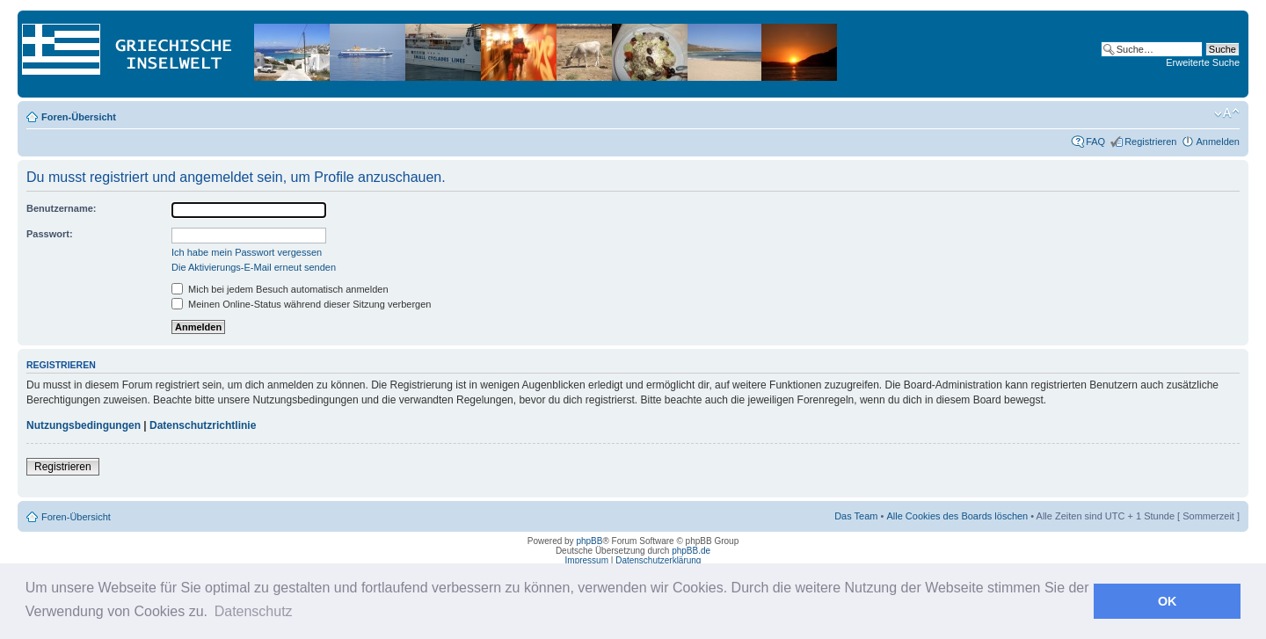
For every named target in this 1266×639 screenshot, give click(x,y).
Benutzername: (61, 208)
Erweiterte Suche (1203, 62)
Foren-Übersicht (78, 117)
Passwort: (49, 234)
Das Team (855, 516)
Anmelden (1218, 141)
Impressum (586, 560)
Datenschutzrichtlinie (202, 425)
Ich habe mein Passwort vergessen (246, 252)
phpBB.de (691, 550)
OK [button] (1167, 601)
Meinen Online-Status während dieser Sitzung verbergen (301, 304)
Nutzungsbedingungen (83, 425)
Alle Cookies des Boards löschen (957, 516)
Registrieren (1150, 141)
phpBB (589, 541)
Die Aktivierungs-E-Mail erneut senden (253, 267)
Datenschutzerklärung (658, 560)
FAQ (1095, 141)
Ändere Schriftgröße (1227, 113)
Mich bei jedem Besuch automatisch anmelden (280, 289)
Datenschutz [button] (254, 611)
